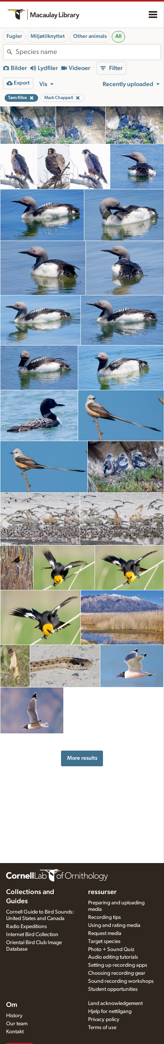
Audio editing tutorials (113, 957)
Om (11, 1005)
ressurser (102, 892)
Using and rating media (114, 925)
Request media (104, 933)
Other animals (90, 36)
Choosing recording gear (116, 973)
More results (82, 758)
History (14, 1015)
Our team (16, 1023)
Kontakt (15, 1031)
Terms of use (102, 1027)
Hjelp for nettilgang (110, 1011)
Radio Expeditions (26, 926)
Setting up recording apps (117, 965)
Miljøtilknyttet (48, 36)
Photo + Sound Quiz (111, 949)
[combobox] (88, 52)
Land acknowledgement (115, 1003)
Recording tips (104, 917)
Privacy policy (103, 1019)
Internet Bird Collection (32, 934)
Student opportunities (113, 989)
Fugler (14, 36)
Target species (104, 941)
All (118, 36)
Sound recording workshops (121, 981)
